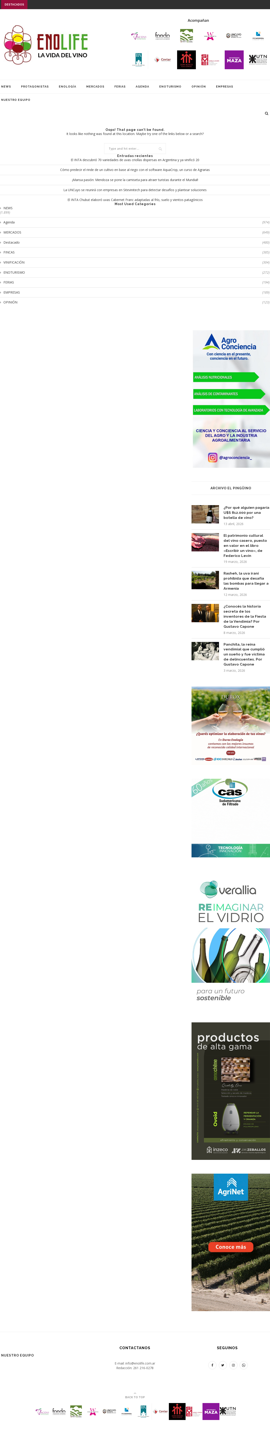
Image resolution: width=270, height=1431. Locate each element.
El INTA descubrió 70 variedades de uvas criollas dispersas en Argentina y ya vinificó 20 (135, 160)
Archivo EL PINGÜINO (231, 488)
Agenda (136, 222)
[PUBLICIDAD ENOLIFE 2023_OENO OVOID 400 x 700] (231, 1028)
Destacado (136, 242)
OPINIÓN (199, 86)
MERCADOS (95, 86)
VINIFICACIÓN (136, 262)
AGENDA (142, 86)
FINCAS (136, 252)
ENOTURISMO (170, 86)
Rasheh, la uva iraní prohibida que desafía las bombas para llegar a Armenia (245, 582)
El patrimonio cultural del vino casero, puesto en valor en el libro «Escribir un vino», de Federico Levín (246, 546)
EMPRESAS (224, 86)
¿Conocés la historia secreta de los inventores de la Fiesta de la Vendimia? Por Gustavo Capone (245, 617)
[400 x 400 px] (231, 692)
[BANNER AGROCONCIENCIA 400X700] (231, 333)
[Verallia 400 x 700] (231, 876)
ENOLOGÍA (67, 86)
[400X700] (231, 1179)
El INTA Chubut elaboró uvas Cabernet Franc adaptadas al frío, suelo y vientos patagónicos (135, 200)
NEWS (6, 86)
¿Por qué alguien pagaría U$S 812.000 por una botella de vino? (246, 512)
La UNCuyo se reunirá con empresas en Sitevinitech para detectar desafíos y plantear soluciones (135, 190)
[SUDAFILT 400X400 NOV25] (231, 784)
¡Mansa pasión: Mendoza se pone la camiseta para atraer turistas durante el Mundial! (135, 180)
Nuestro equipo (15, 100)
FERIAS (120, 86)
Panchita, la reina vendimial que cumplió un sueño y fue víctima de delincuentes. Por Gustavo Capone (245, 656)
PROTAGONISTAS (35, 86)
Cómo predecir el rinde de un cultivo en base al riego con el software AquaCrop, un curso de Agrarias (135, 170)
